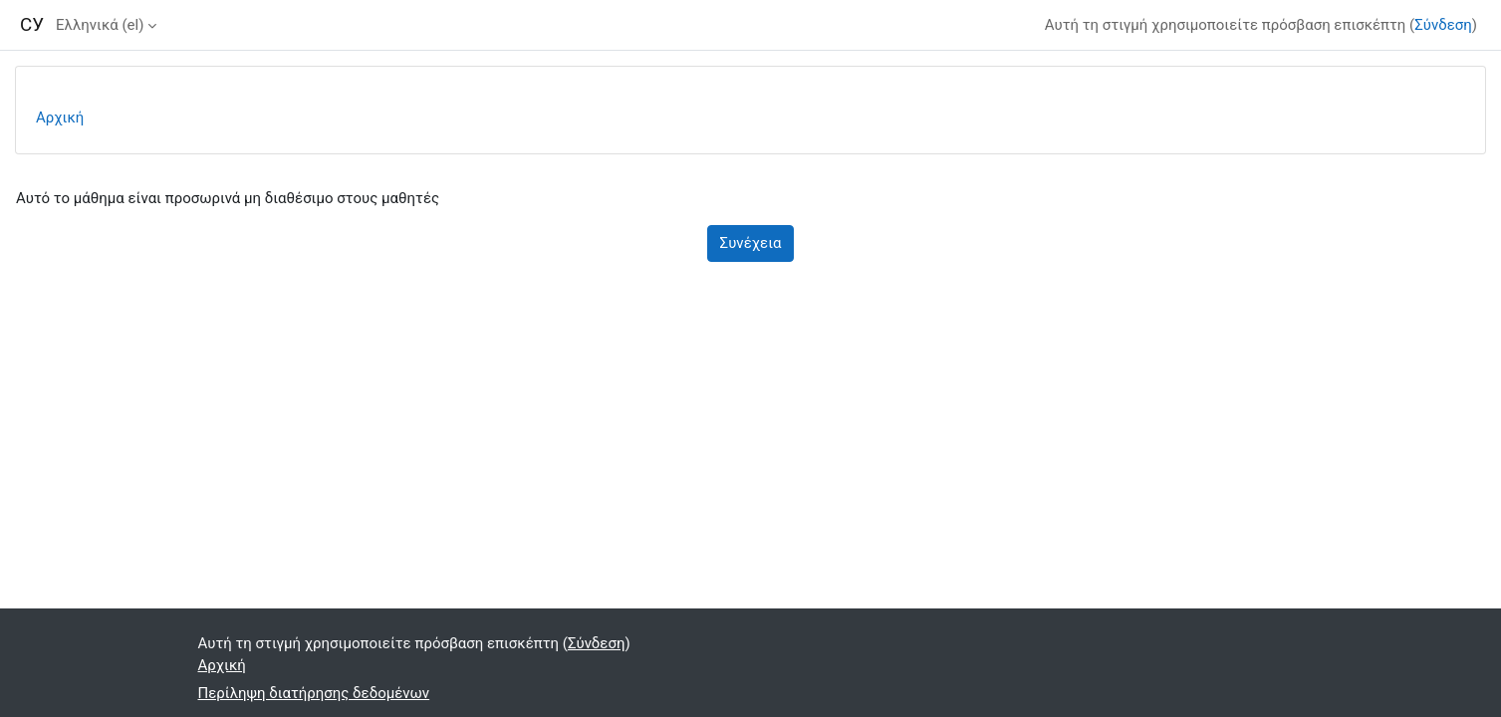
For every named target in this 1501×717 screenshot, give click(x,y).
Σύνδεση (1443, 25)
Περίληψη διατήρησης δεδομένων (314, 693)
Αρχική (60, 117)
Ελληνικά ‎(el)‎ (99, 25)
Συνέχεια (751, 243)
